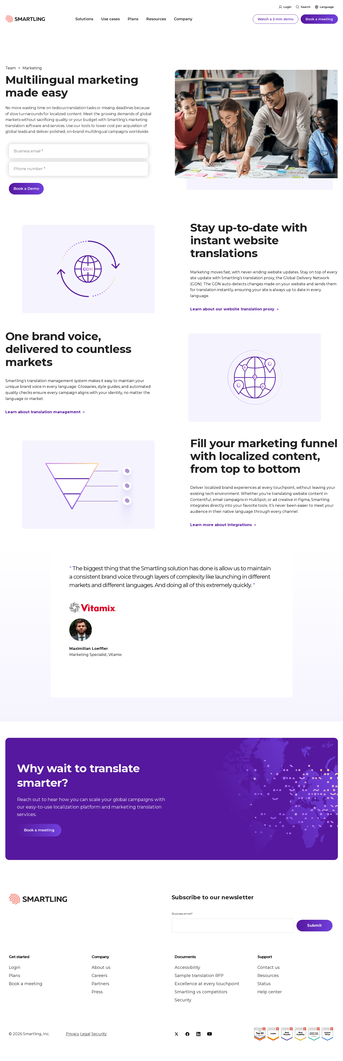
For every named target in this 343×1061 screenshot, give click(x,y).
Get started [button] (19, 957)
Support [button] (264, 957)
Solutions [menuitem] (84, 18)
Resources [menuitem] (156, 18)
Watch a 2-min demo (275, 19)
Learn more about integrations (221, 525)
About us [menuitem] (101, 967)
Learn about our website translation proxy (233, 309)
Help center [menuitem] (269, 992)
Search (305, 7)
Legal (85, 1034)
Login (287, 7)
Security (99, 1034)
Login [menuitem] (14, 967)
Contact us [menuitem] (268, 967)
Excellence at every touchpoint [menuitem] (207, 984)
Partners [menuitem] (101, 984)
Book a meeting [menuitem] (25, 984)
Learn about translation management (43, 412)
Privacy (72, 1034)
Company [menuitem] (183, 18)
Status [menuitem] (264, 984)
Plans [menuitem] (133, 18)
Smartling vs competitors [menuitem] (201, 992)
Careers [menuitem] (100, 976)
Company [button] (100, 957)
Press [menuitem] (97, 992)
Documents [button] (185, 957)
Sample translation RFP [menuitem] (199, 976)
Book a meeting (319, 19)
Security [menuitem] (183, 1000)
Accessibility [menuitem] (187, 967)
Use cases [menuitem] (110, 18)
